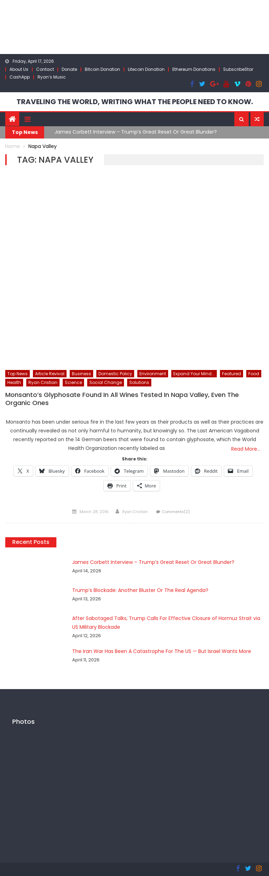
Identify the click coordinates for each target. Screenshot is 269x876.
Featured (231, 374)
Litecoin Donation (146, 69)
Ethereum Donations (193, 69)
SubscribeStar (238, 69)
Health (14, 382)
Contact (45, 69)
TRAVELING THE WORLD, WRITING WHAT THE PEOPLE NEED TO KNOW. (134, 102)
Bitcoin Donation (102, 69)
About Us (18, 69)
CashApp (19, 77)
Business (81, 374)
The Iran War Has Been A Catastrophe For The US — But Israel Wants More (161, 651)
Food (253, 374)
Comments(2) (176, 511)
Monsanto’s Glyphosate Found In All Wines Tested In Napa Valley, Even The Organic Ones (122, 399)
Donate (69, 69)
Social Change (105, 382)
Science (73, 382)
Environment (152, 374)
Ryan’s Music (51, 77)
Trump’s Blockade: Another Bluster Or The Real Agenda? (140, 590)
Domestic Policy (115, 374)
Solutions (139, 382)
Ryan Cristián (135, 511)
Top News (17, 374)
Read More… (245, 448)
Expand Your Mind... (194, 374)
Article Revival (49, 374)
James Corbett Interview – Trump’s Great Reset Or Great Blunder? (136, 131)
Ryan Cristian (42, 382)
